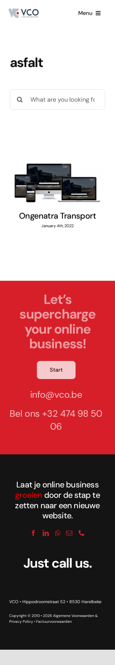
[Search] (20, 99)
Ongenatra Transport (57, 215)
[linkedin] (46, 533)
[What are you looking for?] (57, 99)
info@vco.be (54, 394)
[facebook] (33, 533)
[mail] (69, 533)
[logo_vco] (23, 11)
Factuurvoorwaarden (54, 621)
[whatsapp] (57, 533)
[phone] (82, 533)
